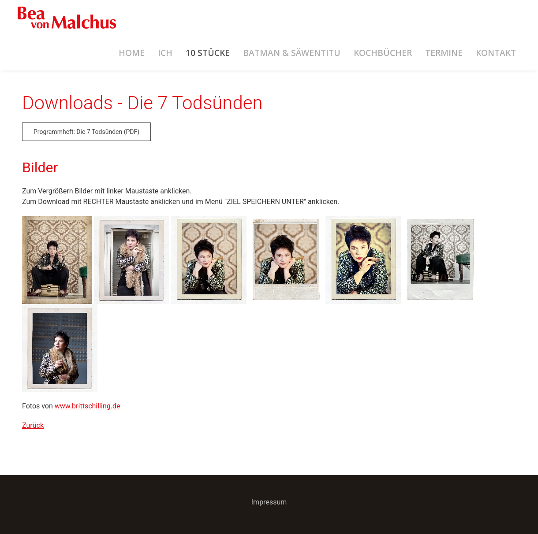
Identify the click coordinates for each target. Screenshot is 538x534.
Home (132, 53)
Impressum (269, 502)
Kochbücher (383, 53)
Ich (165, 53)
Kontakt (496, 53)
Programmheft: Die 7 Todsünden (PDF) (86, 131)
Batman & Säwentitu (291, 53)
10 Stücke (208, 53)
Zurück (33, 425)
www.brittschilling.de (87, 406)
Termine (444, 53)
